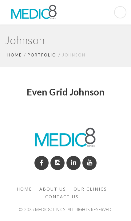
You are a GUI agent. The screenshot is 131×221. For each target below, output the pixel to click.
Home (14, 54)
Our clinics (90, 189)
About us (52, 189)
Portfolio (42, 54)
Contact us (62, 197)
